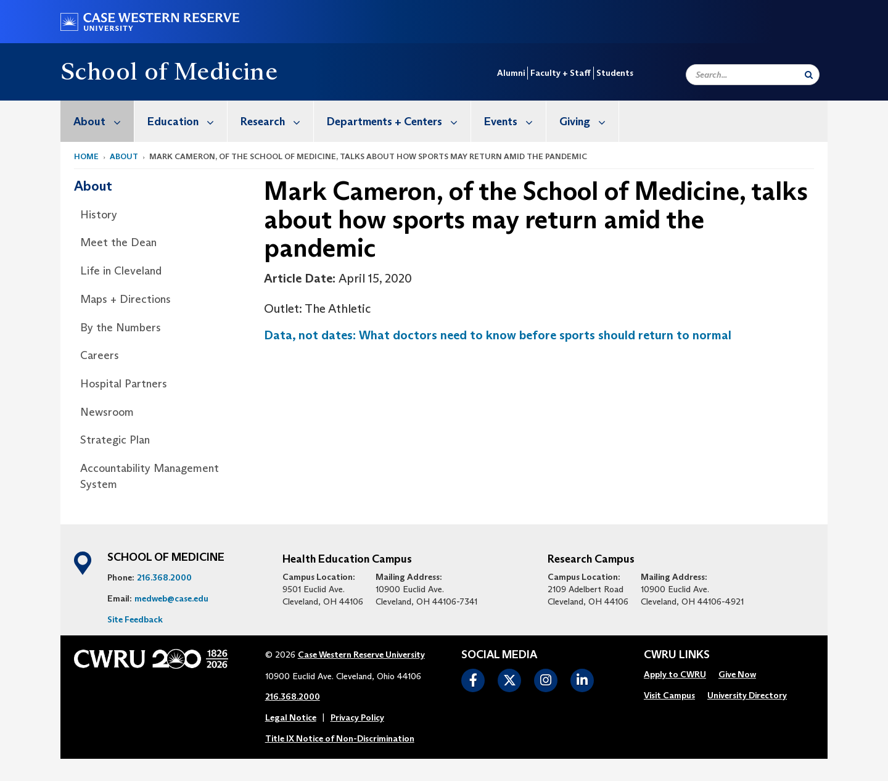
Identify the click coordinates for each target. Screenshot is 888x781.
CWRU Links (677, 655)
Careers (99, 355)
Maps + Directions (125, 299)
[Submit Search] (809, 74)
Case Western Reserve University (361, 654)
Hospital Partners (123, 383)
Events (515, 121)
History (98, 214)
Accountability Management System (149, 476)
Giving (589, 121)
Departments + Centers (399, 121)
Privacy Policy (357, 717)
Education (187, 121)
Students (614, 72)
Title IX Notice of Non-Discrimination (339, 738)
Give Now (737, 674)
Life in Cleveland (121, 271)
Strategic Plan (115, 440)
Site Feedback (135, 619)
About (103, 121)
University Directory (747, 695)
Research (276, 121)
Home (86, 156)
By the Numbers (120, 327)
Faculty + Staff (560, 72)
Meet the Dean (118, 242)
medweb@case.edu (171, 598)
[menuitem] (97, 121)
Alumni (511, 72)
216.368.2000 (164, 577)
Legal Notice (290, 717)
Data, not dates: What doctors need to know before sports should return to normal (497, 335)
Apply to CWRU (675, 674)
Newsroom (107, 412)
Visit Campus (669, 695)
